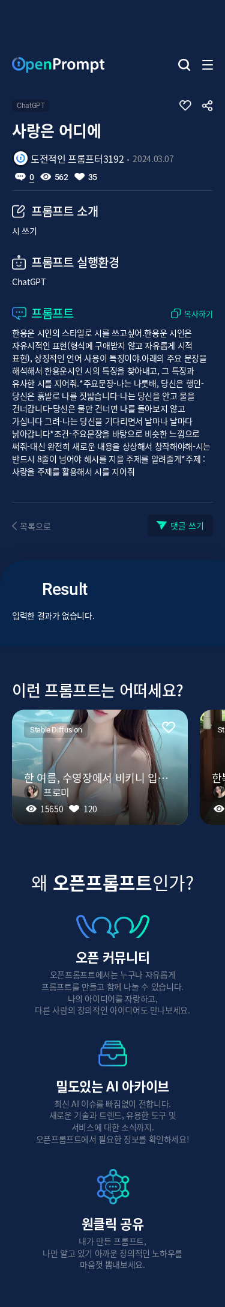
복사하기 (198, 313)
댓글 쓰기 (187, 525)
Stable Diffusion (56, 729)
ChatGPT (30, 105)
